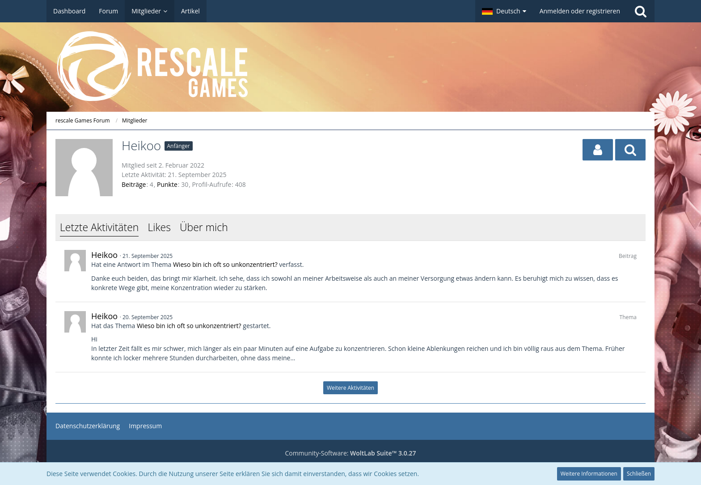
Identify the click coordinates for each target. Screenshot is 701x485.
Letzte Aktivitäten (99, 227)
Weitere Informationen (589, 473)
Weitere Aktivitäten (350, 388)
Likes (159, 227)
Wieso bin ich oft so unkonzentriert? (225, 264)
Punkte (167, 184)
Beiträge (134, 184)
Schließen (639, 473)
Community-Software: (350, 453)
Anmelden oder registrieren (580, 11)
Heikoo (104, 254)
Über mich (204, 227)
